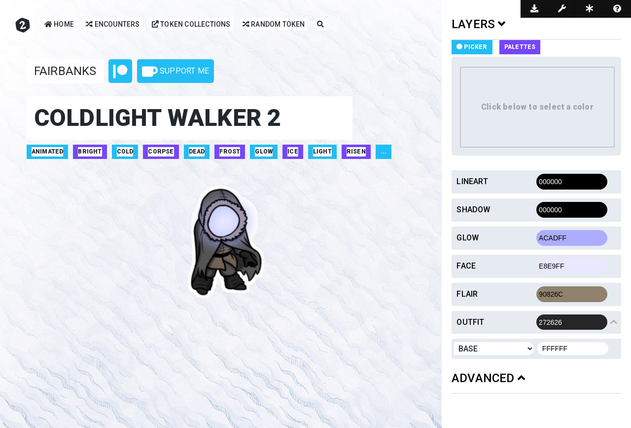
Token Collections (191, 25)
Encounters (113, 25)
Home (59, 25)
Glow (467, 237)
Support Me (175, 71)
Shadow (473, 209)
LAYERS (479, 24)
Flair (467, 294)
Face (466, 266)
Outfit (470, 322)
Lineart (472, 181)
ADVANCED (488, 378)
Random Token (274, 25)
